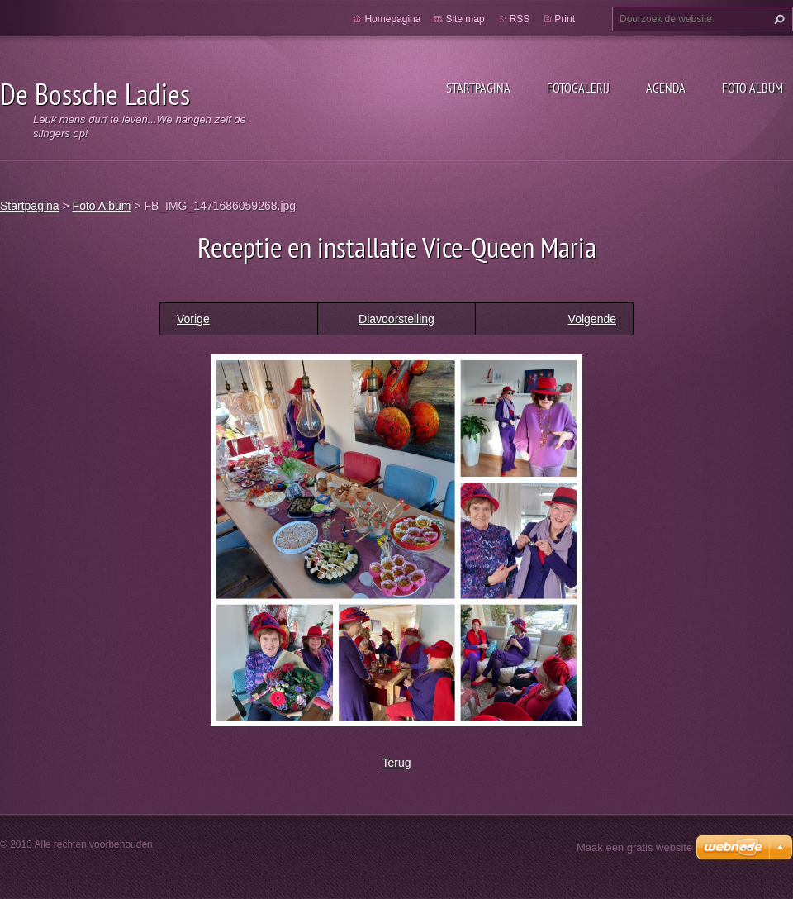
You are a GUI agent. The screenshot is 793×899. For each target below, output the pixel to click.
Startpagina (478, 87)
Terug (396, 762)
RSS (520, 19)
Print (564, 19)
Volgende (592, 319)
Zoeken (777, 19)
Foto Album (752, 87)
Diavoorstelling (396, 319)
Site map (464, 19)
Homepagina (392, 19)
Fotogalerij (578, 87)
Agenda (666, 87)
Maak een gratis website (634, 847)
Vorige (193, 319)
